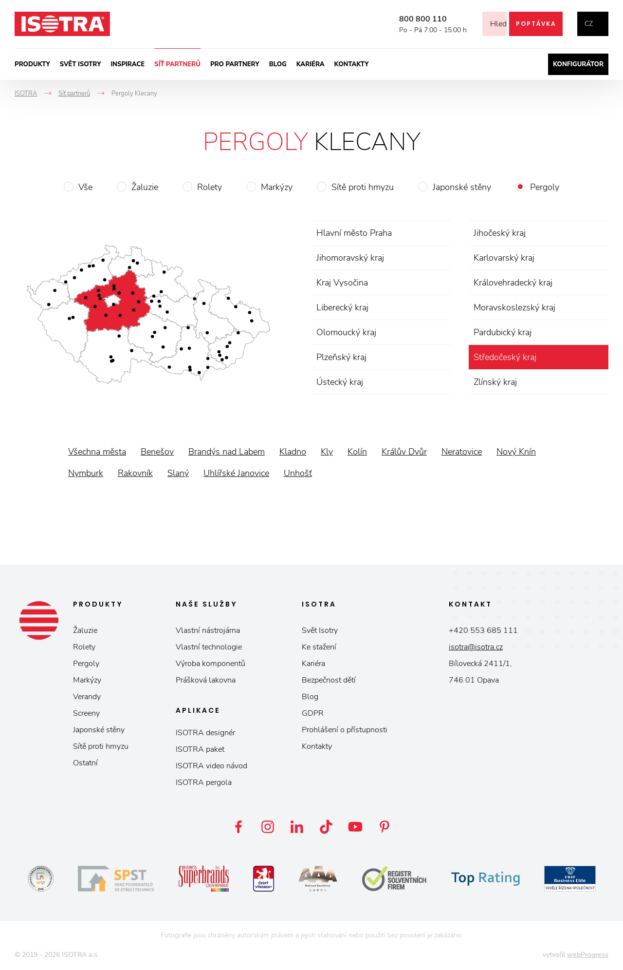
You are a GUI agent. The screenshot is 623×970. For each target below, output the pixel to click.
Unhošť (298, 473)
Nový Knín (516, 451)
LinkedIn (297, 827)
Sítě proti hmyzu (362, 187)
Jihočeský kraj (500, 233)
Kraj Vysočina (342, 282)
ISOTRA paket (200, 749)
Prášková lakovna (206, 680)
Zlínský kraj (495, 382)
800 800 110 (411, 19)
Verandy (87, 696)
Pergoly (544, 187)
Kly (327, 451)
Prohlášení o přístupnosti (344, 729)
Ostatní (85, 763)
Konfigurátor (578, 64)
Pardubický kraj (502, 332)
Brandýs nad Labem (226, 451)
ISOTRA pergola (204, 782)
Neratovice (461, 451)
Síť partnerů (177, 64)
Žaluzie (144, 187)
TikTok (326, 827)
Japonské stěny (462, 187)
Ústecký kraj (339, 382)
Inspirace (127, 64)
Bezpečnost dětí (329, 680)
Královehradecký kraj (513, 282)
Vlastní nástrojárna (208, 630)
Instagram (267, 827)
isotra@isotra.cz (476, 647)
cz (589, 23)
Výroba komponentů (210, 663)
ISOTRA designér (205, 732)
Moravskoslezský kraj (514, 307)
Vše (85, 187)
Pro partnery (234, 64)
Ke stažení (319, 647)
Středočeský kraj (505, 357)
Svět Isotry (320, 630)
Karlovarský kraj (504, 258)
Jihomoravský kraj (350, 258)
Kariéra (310, 64)
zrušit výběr (599, 357)
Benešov (157, 451)
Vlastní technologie (209, 647)
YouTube (355, 827)
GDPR (313, 713)
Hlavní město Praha (354, 233)
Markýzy (277, 187)
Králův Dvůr (404, 451)
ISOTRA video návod (211, 766)
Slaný (178, 473)
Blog (278, 64)
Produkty (32, 64)
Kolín (357, 451)
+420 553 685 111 (483, 630)
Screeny (86, 713)
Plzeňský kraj (341, 357)
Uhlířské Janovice (236, 473)
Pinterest (384, 827)
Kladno (292, 451)
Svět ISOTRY (80, 64)
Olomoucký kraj (346, 332)
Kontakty (351, 64)
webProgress (587, 954)
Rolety (209, 187)
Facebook (238, 827)
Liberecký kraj (342, 307)
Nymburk (85, 473)
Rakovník (135, 473)
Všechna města (97, 451)
